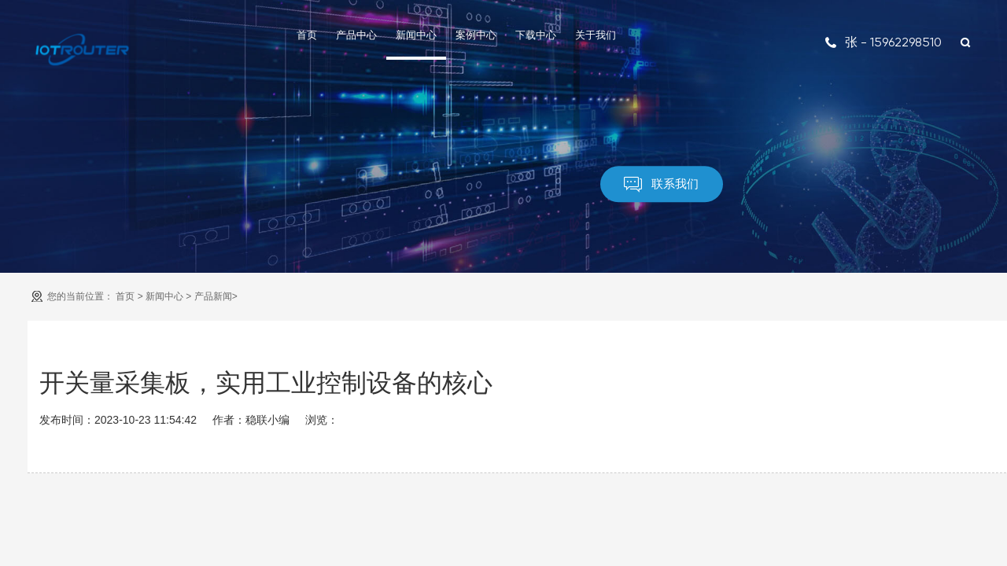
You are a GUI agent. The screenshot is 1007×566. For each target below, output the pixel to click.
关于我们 (595, 35)
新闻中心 (416, 35)
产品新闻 (213, 296)
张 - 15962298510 (883, 42)
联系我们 (661, 184)
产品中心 (356, 35)
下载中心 (535, 35)
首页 (307, 35)
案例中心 (476, 35)
